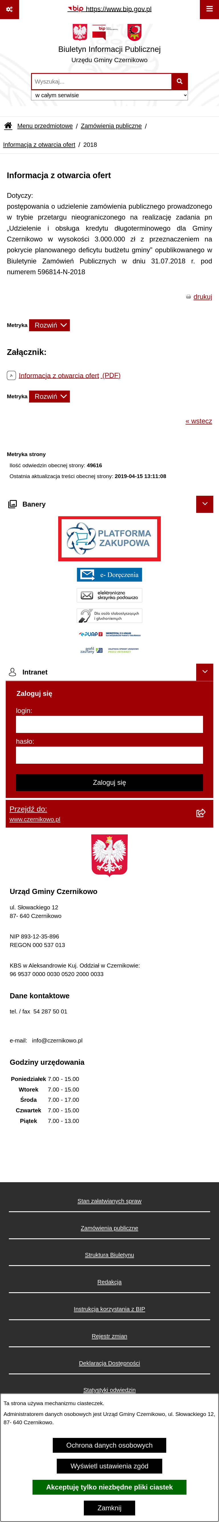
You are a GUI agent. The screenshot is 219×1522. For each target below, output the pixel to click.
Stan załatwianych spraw (109, 1201)
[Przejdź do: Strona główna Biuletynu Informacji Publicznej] (8, 126)
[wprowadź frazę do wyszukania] (101, 81)
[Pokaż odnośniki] (9, 9)
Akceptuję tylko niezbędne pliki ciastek (109, 1487)
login (23, 710)
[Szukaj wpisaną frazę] (180, 81)
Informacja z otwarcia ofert (39, 144)
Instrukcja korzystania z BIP (109, 1309)
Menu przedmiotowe (45, 125)
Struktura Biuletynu (109, 1255)
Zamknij (109, 1508)
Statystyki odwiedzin (109, 1390)
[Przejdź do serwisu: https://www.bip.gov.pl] (109, 9)
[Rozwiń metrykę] (49, 325)
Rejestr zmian (109, 1336)
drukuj (203, 296)
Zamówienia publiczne (111, 125)
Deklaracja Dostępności (109, 1363)
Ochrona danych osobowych (109, 1445)
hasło (24, 741)
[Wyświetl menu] (209, 9)
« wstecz (199, 421)
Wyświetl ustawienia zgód (109, 1466)
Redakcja (109, 1282)
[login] (109, 724)
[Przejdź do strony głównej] (109, 45)
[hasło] (109, 755)
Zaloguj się (109, 782)
